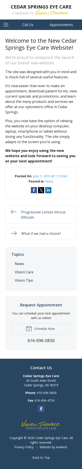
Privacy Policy (24, 447)
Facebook (41, 409)
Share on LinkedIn (48, 190)
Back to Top (41, 457)
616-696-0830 (47, 393)
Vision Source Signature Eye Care (41, 424)
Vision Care (24, 272)
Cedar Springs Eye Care (51, 438)
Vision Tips (24, 280)
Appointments (61, 24)
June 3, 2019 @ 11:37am (50, 176)
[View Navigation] (7, 24)
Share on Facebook (34, 190)
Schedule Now (40, 328)
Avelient (61, 447)
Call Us (27, 24)
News (49, 181)
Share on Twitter (41, 190)
